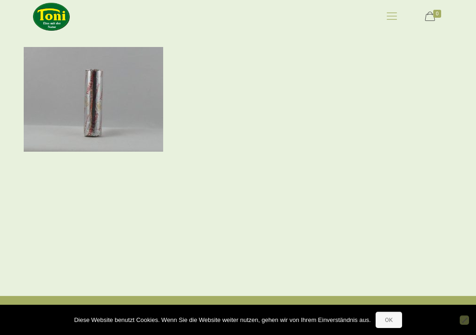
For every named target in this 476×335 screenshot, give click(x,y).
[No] (464, 320)
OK (389, 319)
